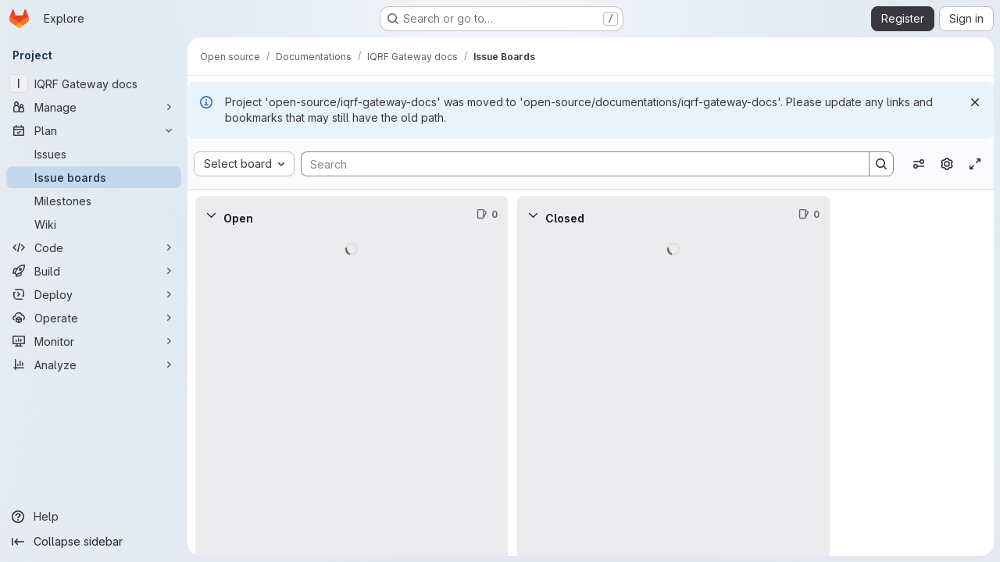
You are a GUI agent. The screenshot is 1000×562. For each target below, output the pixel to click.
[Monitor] (93, 341)
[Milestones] (93, 201)
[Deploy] (93, 294)
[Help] (93, 517)
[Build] (93, 271)
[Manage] (93, 107)
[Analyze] (93, 364)
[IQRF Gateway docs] (93, 83)
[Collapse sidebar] (93, 542)
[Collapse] (211, 214)
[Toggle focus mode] (975, 163)
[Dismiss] (975, 102)
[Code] (93, 247)
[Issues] (93, 154)
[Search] (577, 164)
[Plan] (93, 130)
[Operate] (93, 318)
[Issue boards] (93, 177)
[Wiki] (93, 224)
